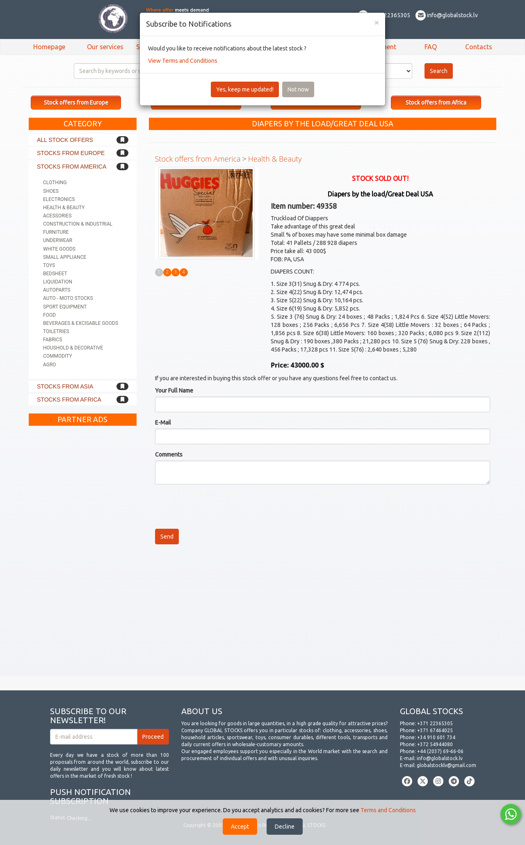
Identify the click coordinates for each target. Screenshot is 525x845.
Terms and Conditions (388, 810)
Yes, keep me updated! (245, 89)
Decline (284, 826)
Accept (240, 826)
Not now (298, 89)
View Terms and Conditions (182, 60)
